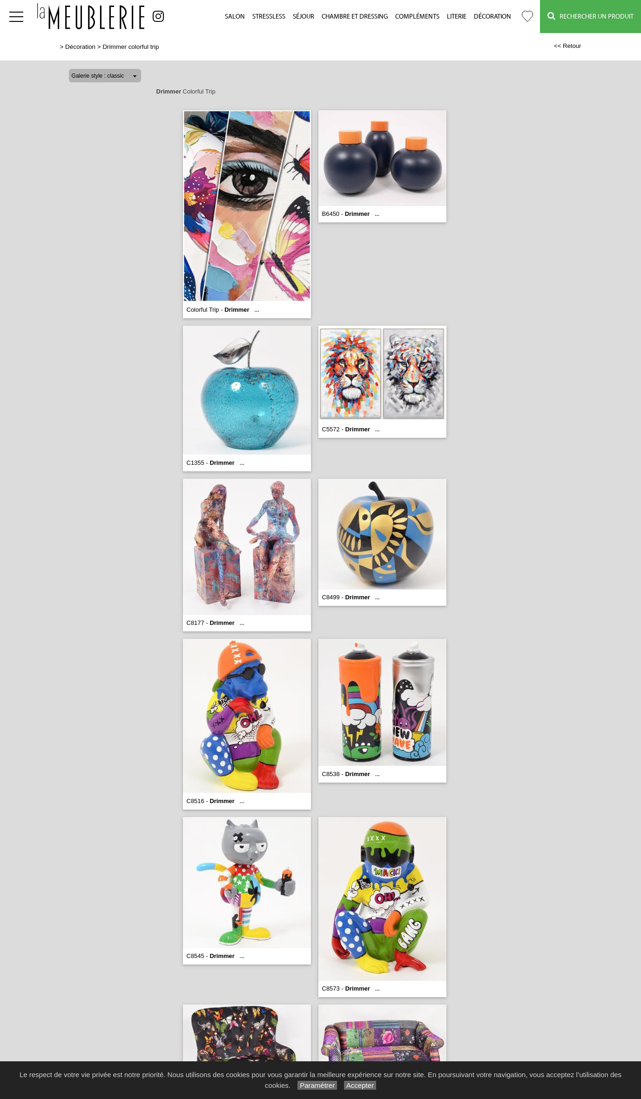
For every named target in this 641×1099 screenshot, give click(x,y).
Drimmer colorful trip (130, 46)
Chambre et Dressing (355, 16)
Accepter (360, 1085)
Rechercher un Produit (590, 16)
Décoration (492, 16)
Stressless (268, 16)
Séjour (303, 16)
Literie (456, 16)
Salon (235, 16)
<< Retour (567, 45)
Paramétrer (317, 1085)
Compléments (417, 16)
